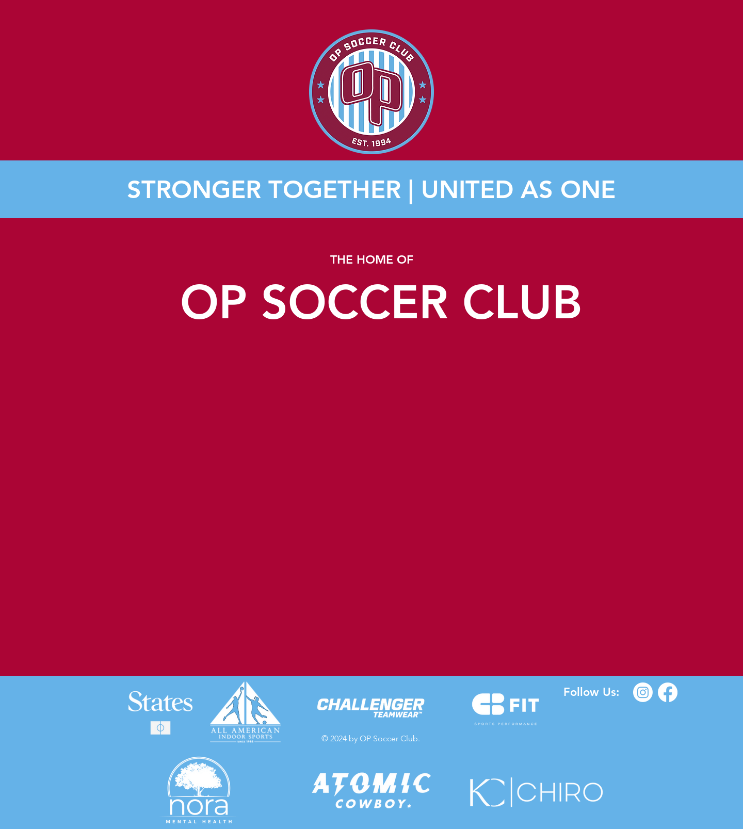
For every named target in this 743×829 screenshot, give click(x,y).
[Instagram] (643, 692)
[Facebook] (667, 692)
